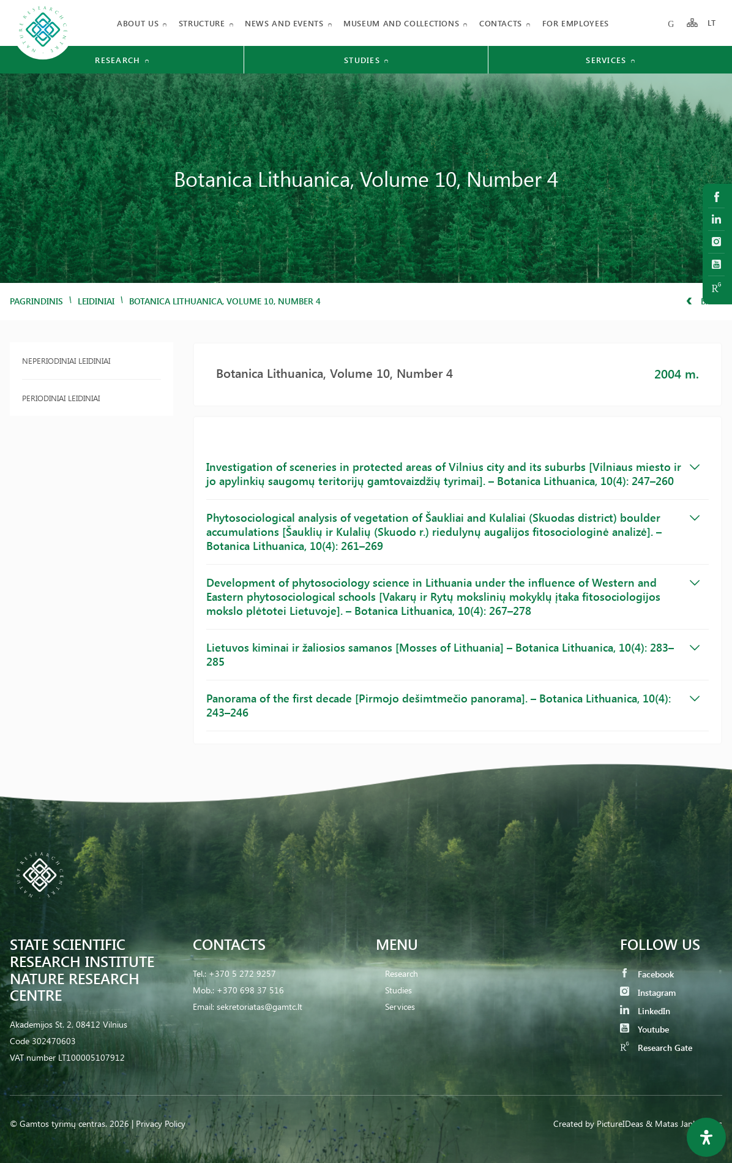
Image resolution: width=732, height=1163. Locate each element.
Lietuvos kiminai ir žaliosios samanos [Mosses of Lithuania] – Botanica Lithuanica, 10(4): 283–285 (453, 654)
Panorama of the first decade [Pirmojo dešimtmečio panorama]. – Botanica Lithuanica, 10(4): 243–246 (453, 705)
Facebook (647, 974)
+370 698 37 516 (250, 990)
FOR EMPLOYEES (575, 23)
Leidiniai (96, 301)
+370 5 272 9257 (242, 973)
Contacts (500, 23)
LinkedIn (645, 1011)
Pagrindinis (36, 301)
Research (401, 973)
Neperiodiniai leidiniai (66, 360)
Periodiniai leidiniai (61, 398)
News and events (284, 23)
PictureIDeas (620, 1123)
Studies (398, 990)
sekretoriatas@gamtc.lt (259, 1006)
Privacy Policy (160, 1123)
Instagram (648, 992)
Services (400, 1006)
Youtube (644, 1029)
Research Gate (656, 1047)
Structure (202, 23)
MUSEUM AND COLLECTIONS (401, 23)
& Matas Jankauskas (684, 1123)
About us (138, 23)
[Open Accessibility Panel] (706, 1137)
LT (712, 23)
